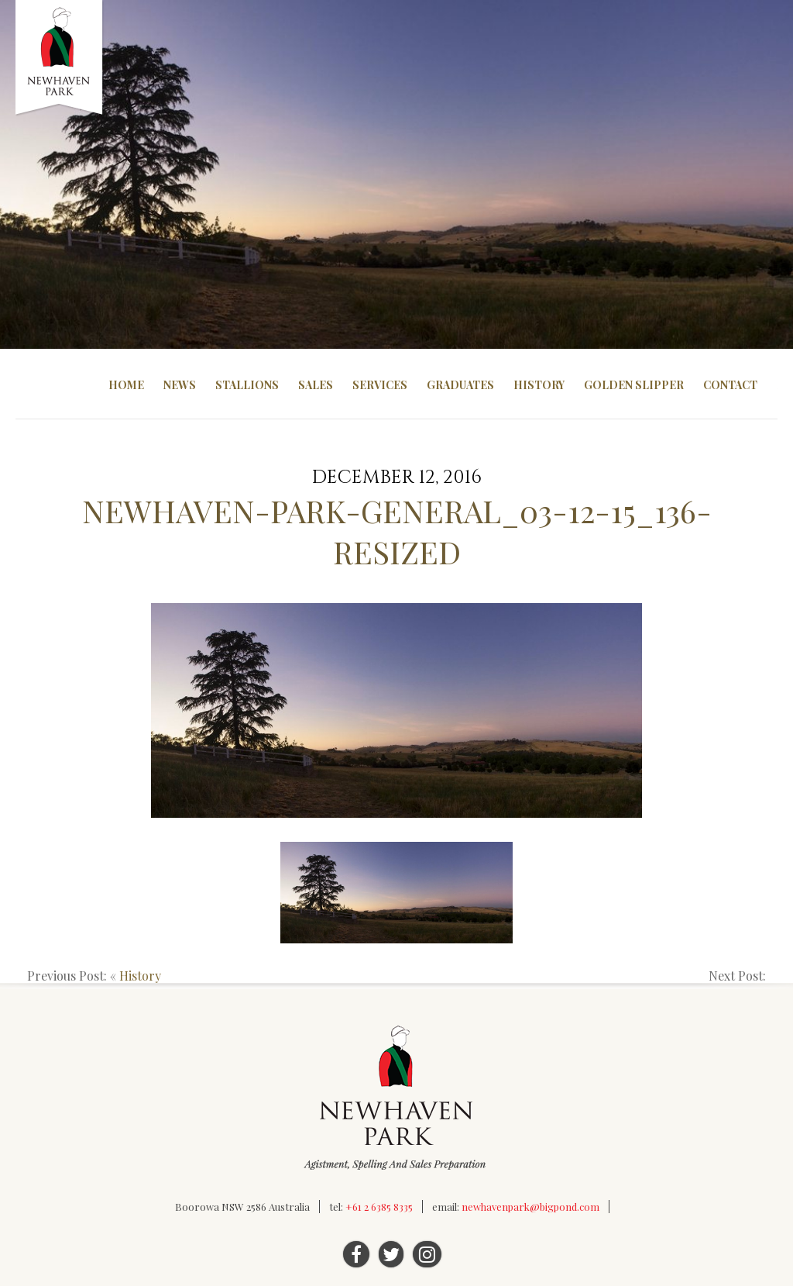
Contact (730, 385)
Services (379, 385)
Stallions (247, 385)
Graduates (460, 385)
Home (126, 385)
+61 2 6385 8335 (379, 1206)
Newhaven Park (60, 58)
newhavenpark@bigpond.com (530, 1206)
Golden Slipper (634, 385)
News (179, 385)
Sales (315, 385)
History (539, 385)
